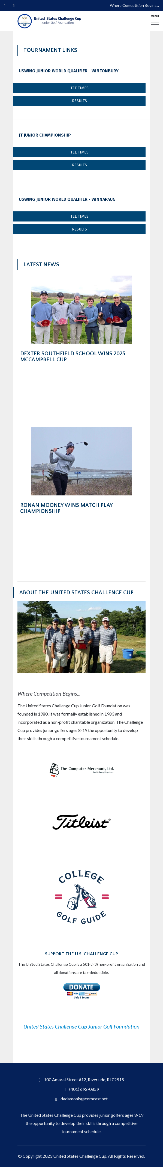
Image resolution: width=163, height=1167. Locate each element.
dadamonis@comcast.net (84, 1098)
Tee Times (80, 88)
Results (79, 101)
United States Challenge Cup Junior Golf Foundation (81, 1026)
